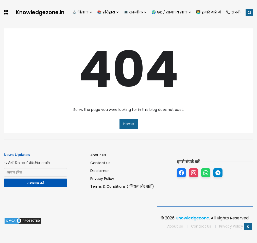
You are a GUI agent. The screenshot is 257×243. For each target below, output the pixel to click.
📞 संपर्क (233, 12)
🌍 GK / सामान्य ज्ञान (169, 12)
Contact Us (201, 226)
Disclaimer (99, 170)
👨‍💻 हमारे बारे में (208, 12)
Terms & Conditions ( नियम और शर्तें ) (122, 186)
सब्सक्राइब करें (35, 183)
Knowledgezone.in (40, 12)
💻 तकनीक (133, 12)
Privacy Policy (102, 178)
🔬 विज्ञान (80, 12)
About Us (175, 226)
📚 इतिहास (106, 12)
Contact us (100, 162)
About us (98, 155)
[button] (6, 12)
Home (128, 123)
